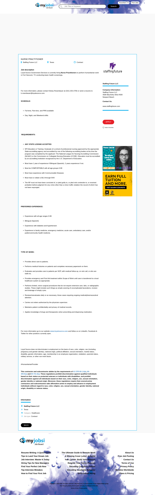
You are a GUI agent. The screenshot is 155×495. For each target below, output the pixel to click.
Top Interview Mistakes (32, 470)
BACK (26, 425)
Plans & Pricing (126, 473)
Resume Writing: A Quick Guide (36, 453)
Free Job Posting (126, 456)
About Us (129, 453)
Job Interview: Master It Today (35, 459)
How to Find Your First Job (33, 473)
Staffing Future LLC (110, 84)
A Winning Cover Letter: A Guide (80, 456)
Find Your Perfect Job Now (33, 466)
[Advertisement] (77, 27)
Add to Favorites (109, 127)
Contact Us (128, 459)
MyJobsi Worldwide (124, 470)
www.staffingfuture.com (111, 106)
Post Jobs (135, 3)
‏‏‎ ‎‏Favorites (124, 3)
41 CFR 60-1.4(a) (79, 371)
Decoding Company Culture (82, 466)
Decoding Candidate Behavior (81, 470)
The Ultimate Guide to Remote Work (78, 453)
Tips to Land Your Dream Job (35, 456)
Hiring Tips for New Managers (35, 463)
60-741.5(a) (35, 374)
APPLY (108, 122)
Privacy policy (83, 488)
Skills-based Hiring (86, 473)
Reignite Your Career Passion (81, 463)
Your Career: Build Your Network (80, 459)
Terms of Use (127, 463)
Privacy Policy (127, 466)
